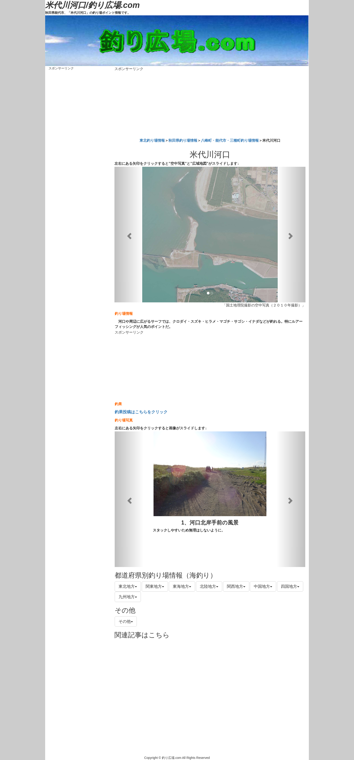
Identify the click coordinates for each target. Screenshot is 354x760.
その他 (126, 621)
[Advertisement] (209, 103)
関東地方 (155, 586)
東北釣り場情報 (152, 140)
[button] (128, 234)
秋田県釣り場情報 (182, 140)
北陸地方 (209, 586)
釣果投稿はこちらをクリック (141, 412)
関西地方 (236, 586)
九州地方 (128, 597)
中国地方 (263, 586)
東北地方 (128, 586)
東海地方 (182, 586)
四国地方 (290, 586)
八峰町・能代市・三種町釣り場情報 (230, 140)
